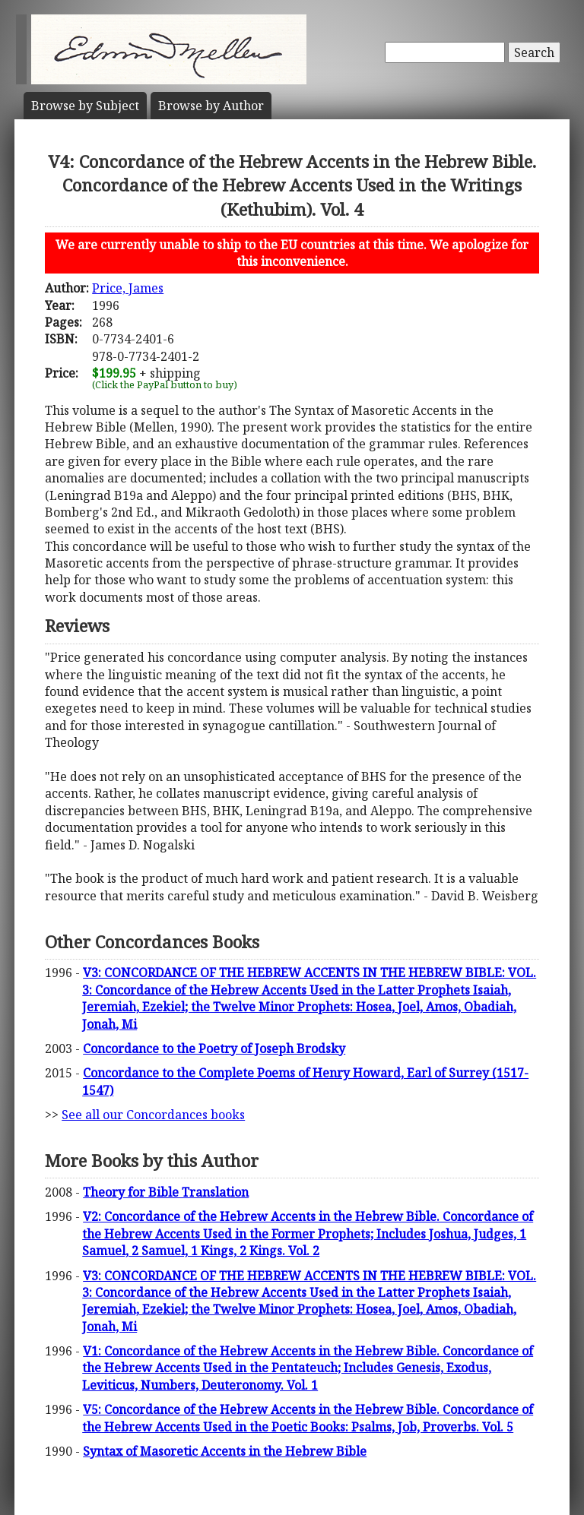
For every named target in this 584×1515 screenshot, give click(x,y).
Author (211, 106)
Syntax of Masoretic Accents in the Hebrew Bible (225, 1451)
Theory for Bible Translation (166, 1192)
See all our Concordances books (153, 1114)
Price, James (127, 288)
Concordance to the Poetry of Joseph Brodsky (214, 1048)
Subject (85, 106)
